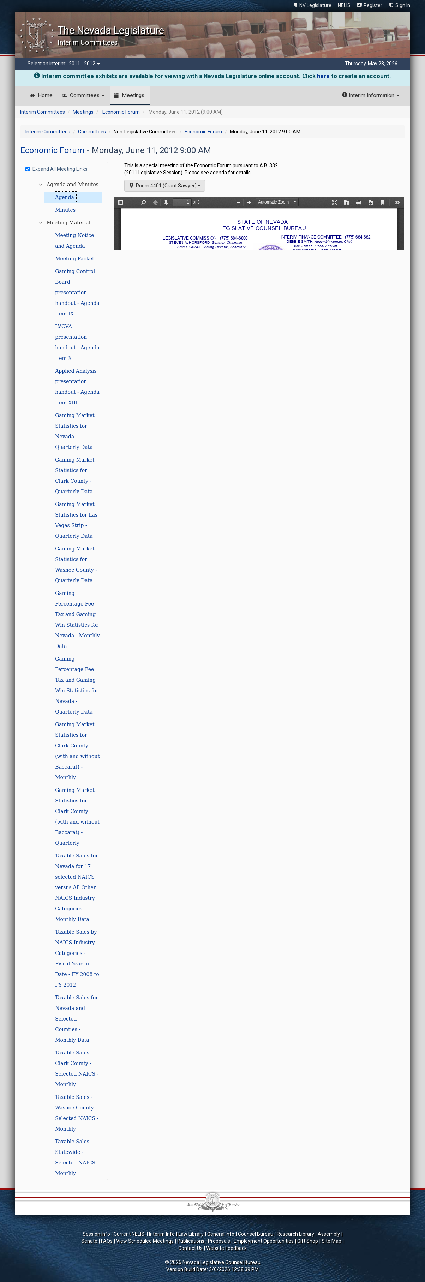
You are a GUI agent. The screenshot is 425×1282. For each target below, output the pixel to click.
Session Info (96, 1234)
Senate (89, 1241)
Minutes (65, 210)
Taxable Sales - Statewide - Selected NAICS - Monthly (76, 1157)
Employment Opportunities (264, 1241)
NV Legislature (315, 5)
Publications (190, 1241)
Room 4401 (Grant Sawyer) (164, 185)
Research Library (295, 1234)
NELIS (344, 5)
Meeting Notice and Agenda (74, 241)
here (323, 75)
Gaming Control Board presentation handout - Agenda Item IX (77, 293)
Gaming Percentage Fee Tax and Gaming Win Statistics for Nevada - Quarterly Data (76, 685)
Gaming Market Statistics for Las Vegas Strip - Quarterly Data (76, 520)
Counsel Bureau (255, 1234)
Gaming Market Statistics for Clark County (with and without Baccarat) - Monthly (77, 751)
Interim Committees (42, 112)
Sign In (402, 5)
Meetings (133, 95)
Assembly (329, 1234)
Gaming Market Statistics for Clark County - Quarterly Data (74, 475)
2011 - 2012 (84, 63)
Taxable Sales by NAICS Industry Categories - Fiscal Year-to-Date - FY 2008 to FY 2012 (77, 958)
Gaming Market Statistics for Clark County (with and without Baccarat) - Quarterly (77, 816)
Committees (87, 95)
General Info (220, 1234)
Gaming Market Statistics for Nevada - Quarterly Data (74, 431)
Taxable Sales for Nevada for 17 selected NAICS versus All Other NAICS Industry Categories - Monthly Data (76, 887)
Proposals (219, 1241)
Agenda (64, 197)
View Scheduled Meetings (145, 1241)
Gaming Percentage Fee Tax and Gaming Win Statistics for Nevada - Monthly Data (77, 619)
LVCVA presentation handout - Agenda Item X (77, 342)
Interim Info (162, 1234)
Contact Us (190, 1248)
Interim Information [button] (370, 95)
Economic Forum (121, 112)
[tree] (65, 679)
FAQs (107, 1241)
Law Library (191, 1234)
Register (373, 5)
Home (45, 95)
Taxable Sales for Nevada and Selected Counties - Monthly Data (76, 1019)
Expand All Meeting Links (56, 169)
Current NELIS (129, 1234)
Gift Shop (307, 1241)
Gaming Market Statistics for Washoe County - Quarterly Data (76, 564)
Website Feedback (226, 1248)
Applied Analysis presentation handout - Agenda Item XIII (77, 386)
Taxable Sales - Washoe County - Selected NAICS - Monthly (76, 1113)
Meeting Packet (74, 258)
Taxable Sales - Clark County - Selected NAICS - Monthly (76, 1068)
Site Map (331, 1241)
